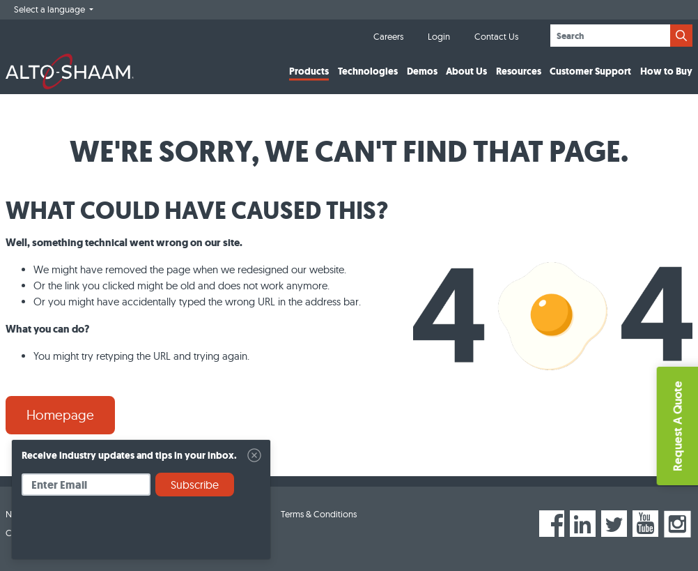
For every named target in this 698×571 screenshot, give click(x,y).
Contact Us (496, 36)
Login (439, 36)
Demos (422, 71)
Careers (388, 36)
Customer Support (590, 71)
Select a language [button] (50, 9)
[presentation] (127, 532)
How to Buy (666, 71)
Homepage (60, 414)
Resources (518, 71)
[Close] (254, 455)
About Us (466, 71)
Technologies (368, 71)
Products (309, 71)
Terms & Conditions (319, 513)
